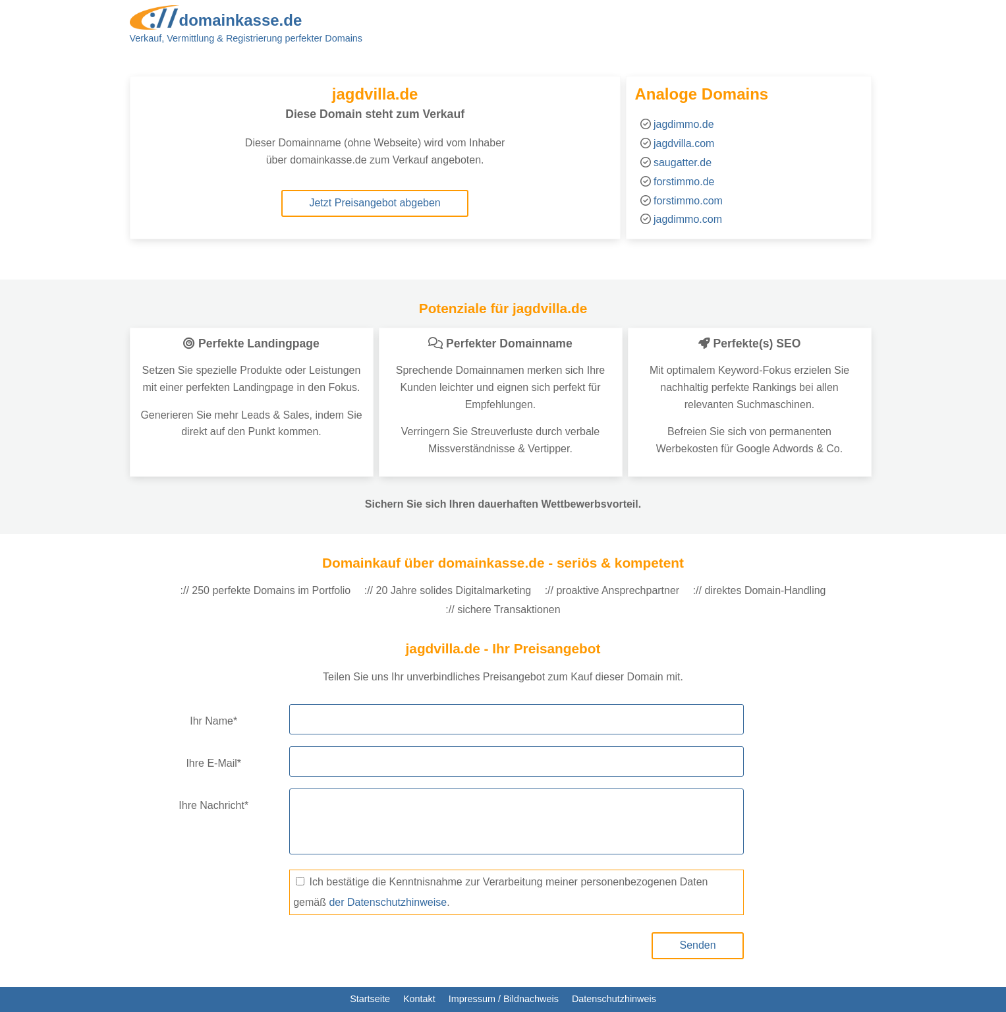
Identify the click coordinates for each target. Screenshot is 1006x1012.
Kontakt (419, 999)
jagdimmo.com (688, 219)
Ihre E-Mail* (213, 763)
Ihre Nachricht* (213, 805)
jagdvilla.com (684, 143)
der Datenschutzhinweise (388, 902)
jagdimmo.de (684, 124)
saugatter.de (683, 162)
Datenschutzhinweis (614, 999)
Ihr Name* (213, 721)
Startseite (370, 999)
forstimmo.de (684, 181)
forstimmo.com (688, 200)
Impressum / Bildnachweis (504, 999)
